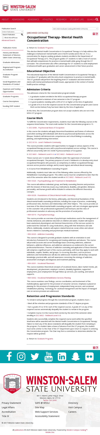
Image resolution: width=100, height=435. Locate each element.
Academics (33, 19)
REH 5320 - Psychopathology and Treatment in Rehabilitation (52, 181)
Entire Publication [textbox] (8, 32)
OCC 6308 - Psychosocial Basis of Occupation (46, 127)
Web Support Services (46, 411)
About (5, 19)
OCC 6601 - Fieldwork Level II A (41, 154)
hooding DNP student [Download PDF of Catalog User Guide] (11, 106)
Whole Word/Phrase (10, 38)
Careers (72, 411)
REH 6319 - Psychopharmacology (41, 215)
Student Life (77, 19)
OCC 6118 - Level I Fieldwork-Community (45, 142)
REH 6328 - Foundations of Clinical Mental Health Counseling (51, 195)
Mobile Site (49, 432)
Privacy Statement (11, 402)
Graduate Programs (11, 96)
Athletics (48, 19)
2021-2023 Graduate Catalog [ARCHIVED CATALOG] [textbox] (70, 29)
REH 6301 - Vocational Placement (41, 263)
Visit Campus (75, 407)
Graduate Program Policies (10, 75)
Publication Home (10, 48)
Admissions (18, 19)
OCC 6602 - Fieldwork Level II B (68, 154)
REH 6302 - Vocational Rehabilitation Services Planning (49, 278)
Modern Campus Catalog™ (77, 430)
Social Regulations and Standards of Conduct (11, 83)
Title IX (5, 416)
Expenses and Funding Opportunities (11, 90)
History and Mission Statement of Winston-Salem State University (12, 55)
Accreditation (9, 411)
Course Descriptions (11, 101)
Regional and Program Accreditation (11, 68)
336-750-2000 (50, 400)
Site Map (39, 407)
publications (19, 430)
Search (92, 19)
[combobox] (75, 28)
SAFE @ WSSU (42, 402)
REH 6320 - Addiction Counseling (41, 234)
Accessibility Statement (47, 416)
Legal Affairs (8, 407)
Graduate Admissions (11, 62)
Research (61, 19)
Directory (73, 402)
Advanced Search (8, 40)
